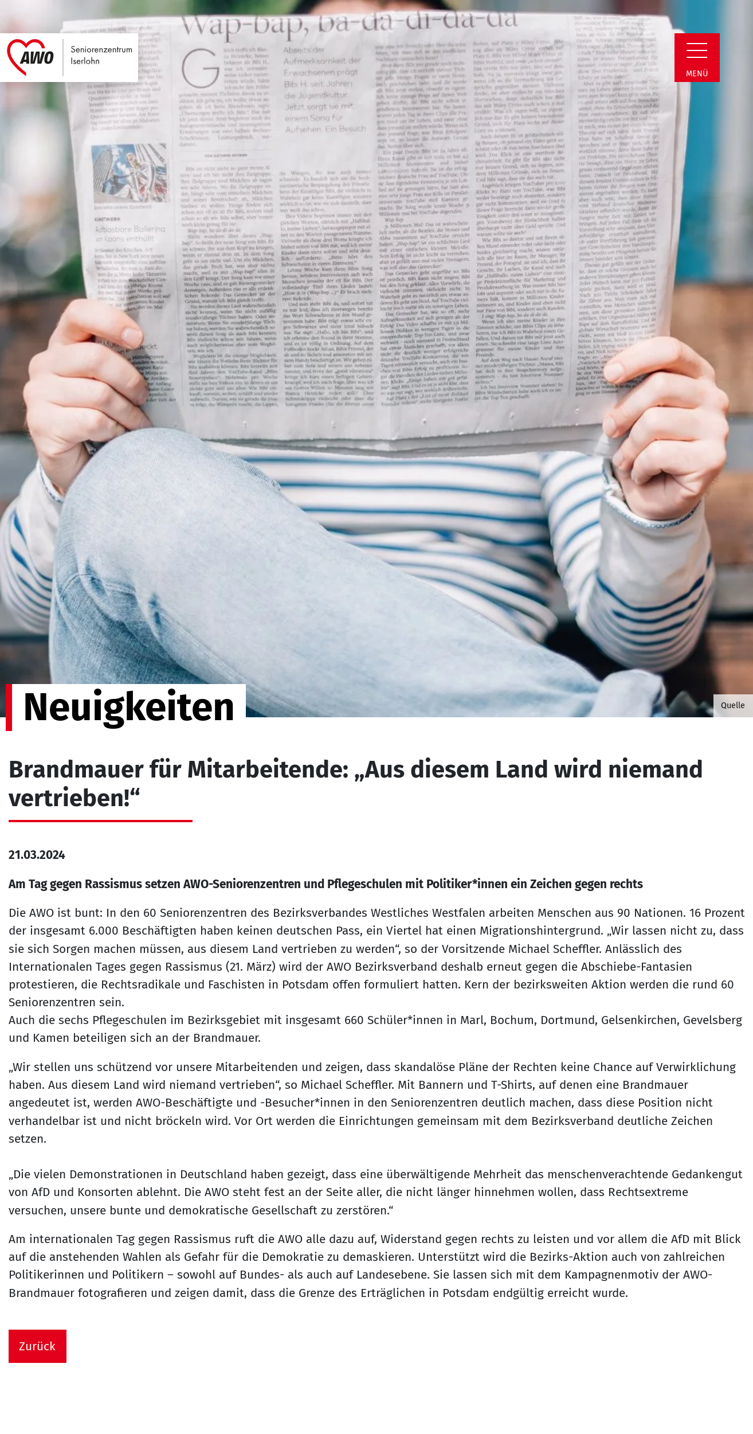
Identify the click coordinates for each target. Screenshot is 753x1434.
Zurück (37, 1346)
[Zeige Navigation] (697, 50)
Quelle (733, 705)
